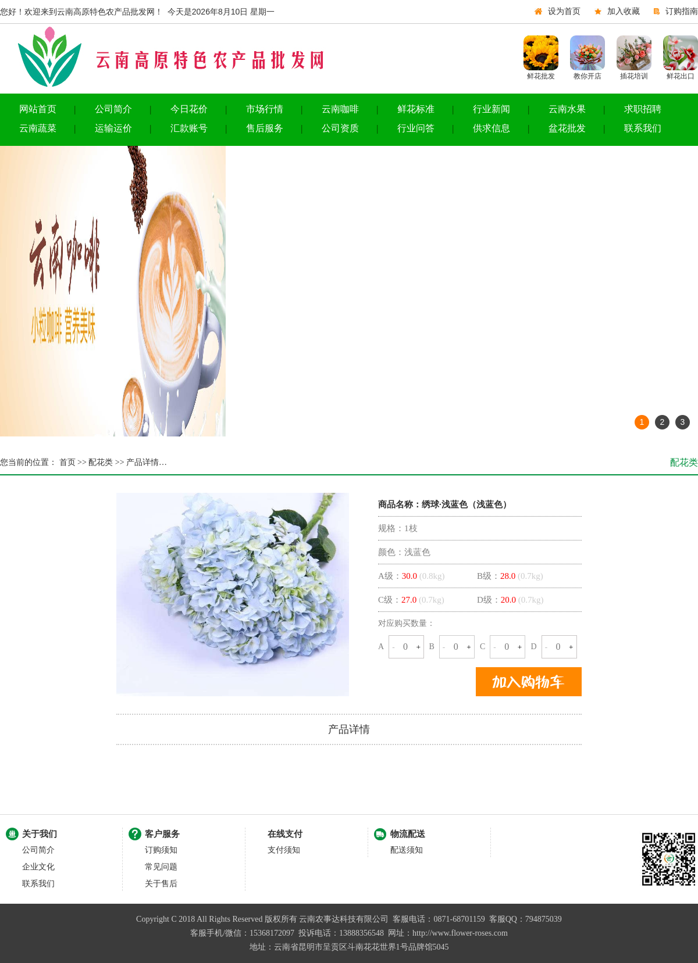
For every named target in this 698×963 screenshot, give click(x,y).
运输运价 (113, 128)
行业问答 (416, 128)
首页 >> (72, 462)
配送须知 (406, 850)
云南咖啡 (340, 109)
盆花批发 (567, 128)
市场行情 (264, 109)
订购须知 (161, 850)
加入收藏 (623, 11)
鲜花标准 (416, 109)
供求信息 (491, 128)
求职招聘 (642, 109)
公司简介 (113, 109)
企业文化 (38, 866)
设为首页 (564, 11)
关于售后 (161, 883)
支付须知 (284, 850)
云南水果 (567, 109)
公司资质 (340, 128)
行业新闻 (491, 109)
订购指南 (681, 11)
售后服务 (264, 128)
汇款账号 (189, 128)
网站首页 (37, 109)
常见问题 (161, 866)
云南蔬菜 (37, 128)
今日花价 (189, 109)
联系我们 (642, 128)
